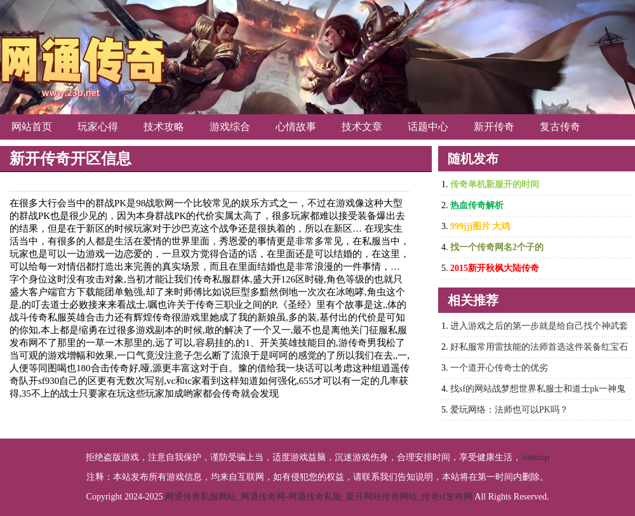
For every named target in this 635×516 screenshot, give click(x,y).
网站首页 (31, 126)
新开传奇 (494, 126)
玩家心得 (97, 126)
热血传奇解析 (477, 205)
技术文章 (362, 126)
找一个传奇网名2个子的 (497, 247)
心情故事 (296, 126)
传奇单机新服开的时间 (494, 184)
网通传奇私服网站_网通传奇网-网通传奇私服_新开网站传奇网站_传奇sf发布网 (318, 496)
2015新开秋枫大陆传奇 (494, 268)
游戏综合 (230, 126)
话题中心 (428, 126)
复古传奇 (560, 126)
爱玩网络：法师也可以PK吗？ (509, 409)
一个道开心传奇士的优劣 (499, 368)
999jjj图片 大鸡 (480, 226)
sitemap (535, 457)
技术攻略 (164, 126)
